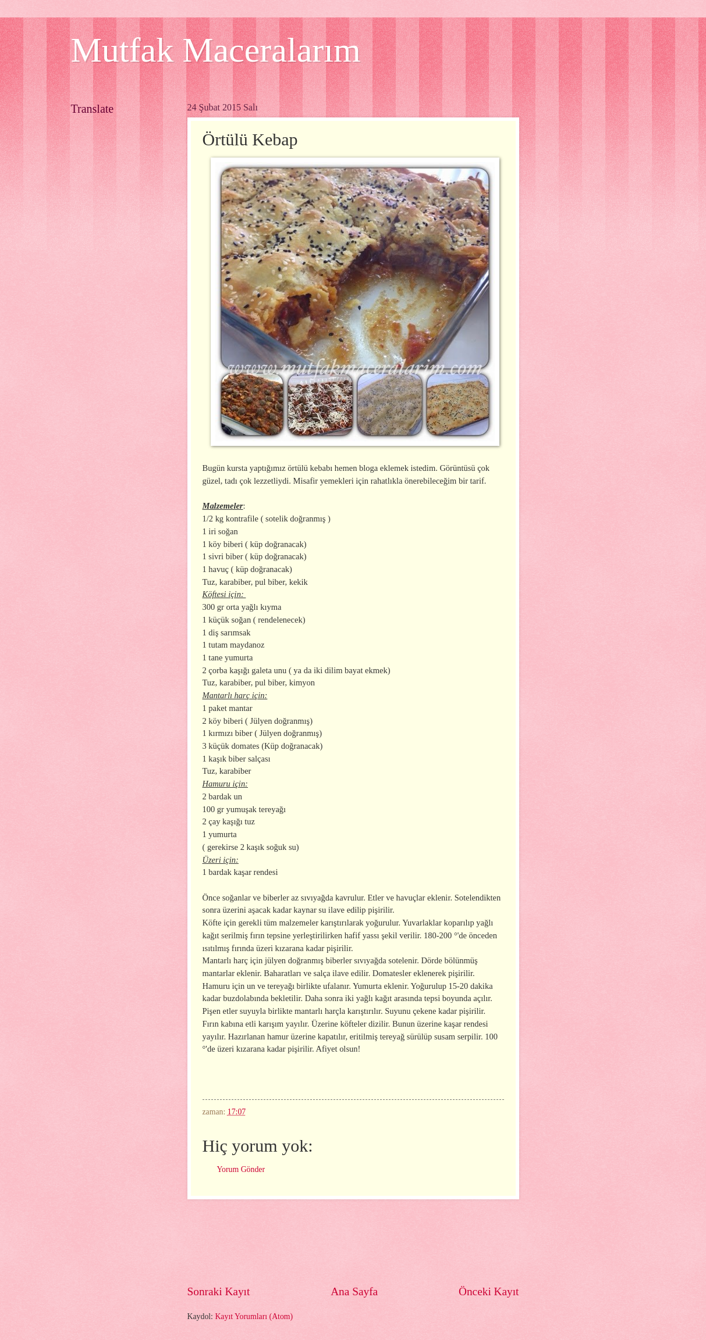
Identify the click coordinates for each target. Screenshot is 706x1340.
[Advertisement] (399, 1242)
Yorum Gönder (241, 1169)
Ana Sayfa (354, 1291)
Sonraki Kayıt (218, 1291)
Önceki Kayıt (489, 1291)
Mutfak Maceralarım (216, 50)
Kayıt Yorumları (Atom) (254, 1316)
